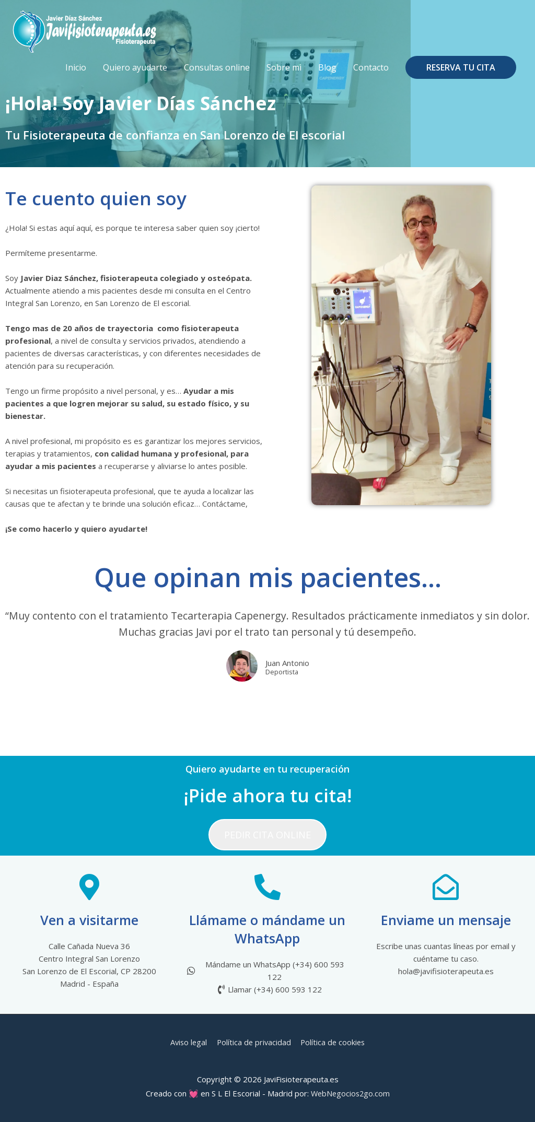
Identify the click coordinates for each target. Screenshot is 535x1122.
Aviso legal (187, 1042)
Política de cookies (334, 1042)
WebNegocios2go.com (350, 1093)
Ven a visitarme (89, 920)
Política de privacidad (254, 1042)
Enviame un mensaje (446, 920)
